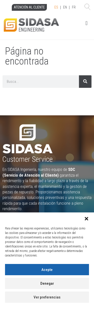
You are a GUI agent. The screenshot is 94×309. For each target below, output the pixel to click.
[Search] (85, 81)
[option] (65, 7)
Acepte (47, 269)
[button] (86, 218)
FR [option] (74, 7)
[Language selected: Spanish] (65, 7)
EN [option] (65, 7)
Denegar (47, 283)
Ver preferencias (47, 297)
